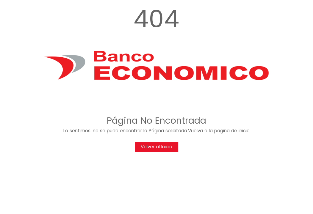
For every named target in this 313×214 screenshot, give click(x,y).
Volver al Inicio (156, 147)
